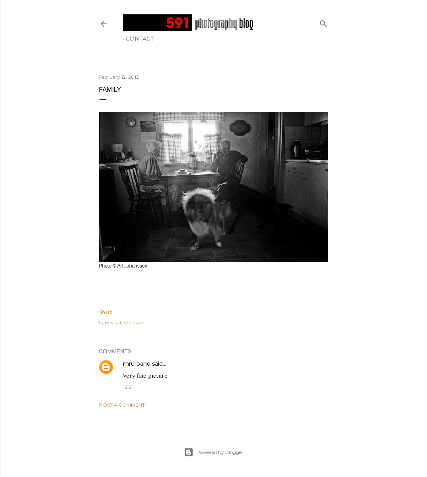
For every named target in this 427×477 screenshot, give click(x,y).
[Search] (323, 22)
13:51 (128, 387)
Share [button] (105, 312)
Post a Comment (122, 405)
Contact (140, 39)
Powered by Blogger (214, 452)
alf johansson (131, 323)
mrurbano (136, 363)
